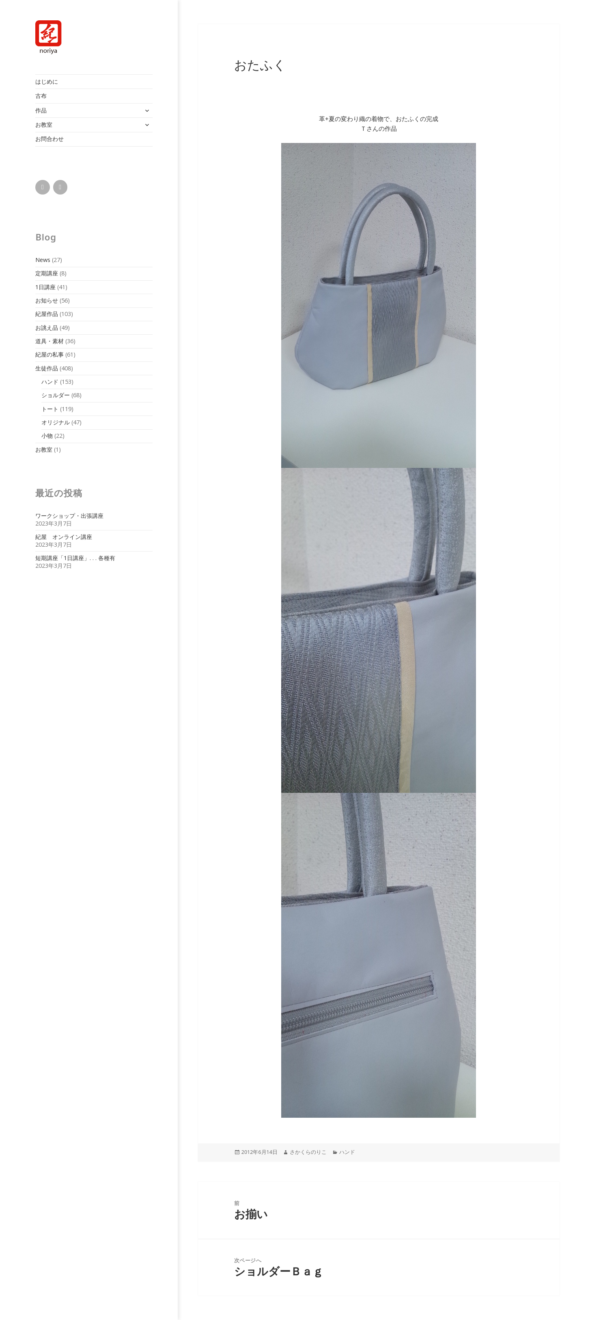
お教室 (43, 124)
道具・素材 (49, 341)
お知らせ (46, 300)
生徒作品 (46, 368)
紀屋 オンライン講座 (63, 537)
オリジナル (55, 422)
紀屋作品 (46, 314)
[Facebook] (42, 187)
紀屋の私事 (49, 354)
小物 (47, 435)
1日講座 (45, 287)
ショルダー (55, 395)
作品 (41, 110)
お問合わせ (49, 139)
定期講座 (46, 273)
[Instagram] (60, 187)
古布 (41, 96)
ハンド (49, 381)
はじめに (46, 81)
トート (49, 409)
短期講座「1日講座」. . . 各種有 (75, 558)
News (42, 260)
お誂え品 (46, 327)
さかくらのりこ (308, 1152)
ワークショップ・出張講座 (69, 515)
